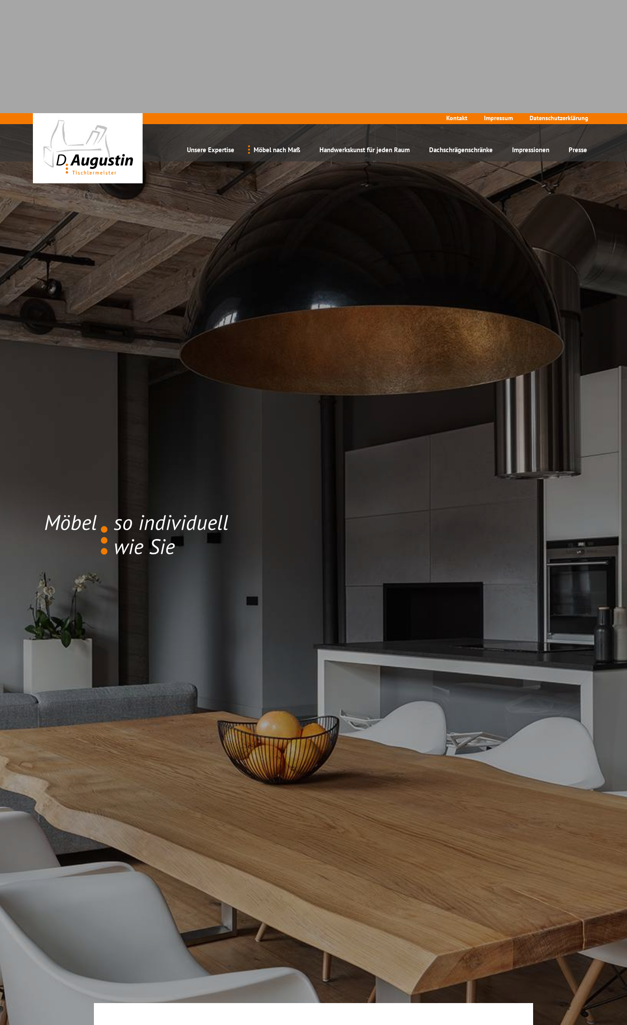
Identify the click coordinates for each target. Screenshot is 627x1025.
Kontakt (456, 5)
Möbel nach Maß (277, 36)
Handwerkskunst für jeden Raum (364, 36)
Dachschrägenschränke (461, 36)
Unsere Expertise (210, 36)
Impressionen (530, 36)
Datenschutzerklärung (559, 5)
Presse (578, 36)
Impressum (498, 5)
